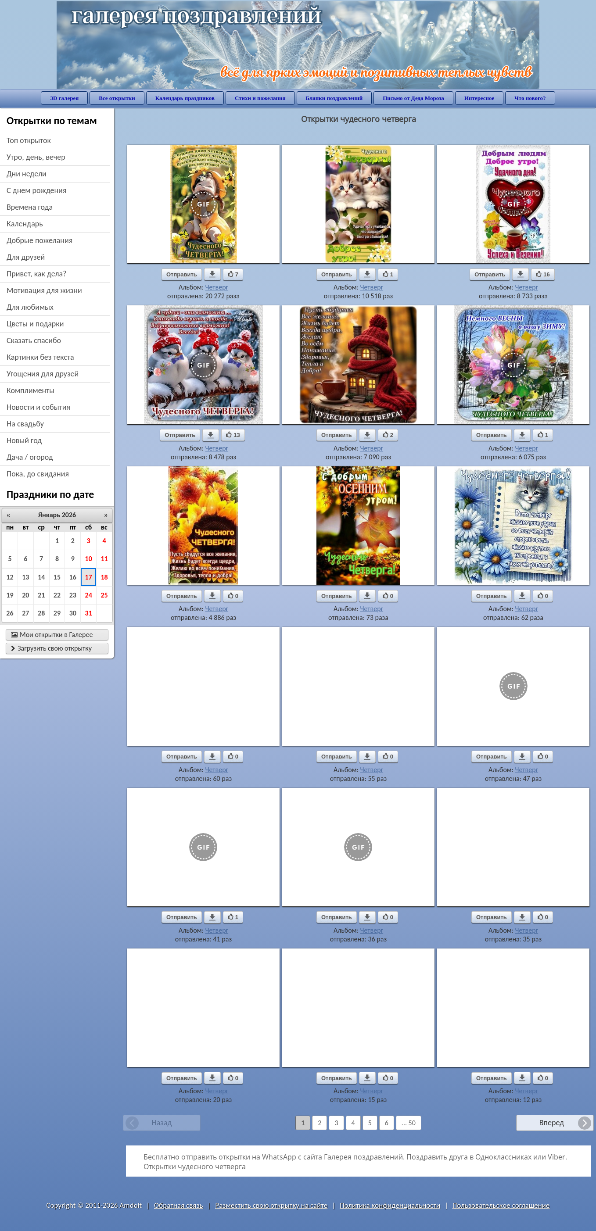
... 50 (409, 1123)
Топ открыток (29, 140)
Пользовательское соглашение (500, 1205)
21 (41, 595)
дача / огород (30, 457)
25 (104, 595)
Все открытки (117, 98)
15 (57, 577)
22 (57, 595)
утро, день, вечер (36, 157)
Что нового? (530, 98)
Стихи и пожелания (260, 98)
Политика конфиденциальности (390, 1205)
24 (88, 595)
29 (57, 613)
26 (9, 613)
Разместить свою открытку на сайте (271, 1205)
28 (41, 613)
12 (9, 577)
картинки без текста (40, 357)
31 (88, 613)
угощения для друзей (43, 374)
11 (104, 559)
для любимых (30, 307)
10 (88, 559)
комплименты (30, 390)
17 (88, 577)
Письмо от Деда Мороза (413, 98)
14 (41, 577)
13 (25, 577)
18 (104, 577)
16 (72, 577)
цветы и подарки (35, 324)
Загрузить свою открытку (51, 648)
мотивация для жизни (44, 290)
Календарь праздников (185, 98)
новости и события (38, 407)
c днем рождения (36, 190)
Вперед (551, 1122)
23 (72, 595)
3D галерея (64, 98)
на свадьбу (25, 424)
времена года (30, 207)
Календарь (25, 224)
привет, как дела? (37, 274)
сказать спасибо (34, 340)
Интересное (479, 98)
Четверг (217, 287)
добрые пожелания (39, 240)
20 (25, 595)
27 (25, 613)
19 (9, 595)
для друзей (26, 257)
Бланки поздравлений (334, 98)
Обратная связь (178, 1205)
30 (72, 613)
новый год (24, 440)
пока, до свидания (38, 474)
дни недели (27, 174)
